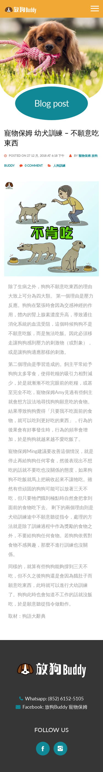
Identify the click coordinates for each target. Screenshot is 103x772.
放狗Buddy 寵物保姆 (66, 707)
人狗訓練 (59, 165)
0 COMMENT (34, 165)
